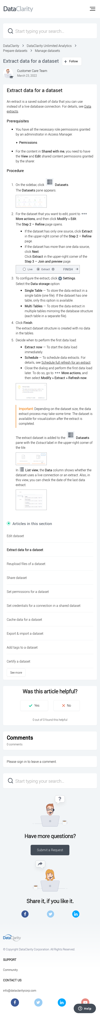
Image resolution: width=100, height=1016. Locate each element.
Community (10, 970)
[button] (92, 8)
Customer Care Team (32, 70)
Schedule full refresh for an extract (65, 362)
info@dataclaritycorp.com (19, 990)
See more (16, 672)
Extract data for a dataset (25, 550)
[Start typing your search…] (50, 30)
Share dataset (17, 577)
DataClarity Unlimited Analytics (49, 45)
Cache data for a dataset (24, 619)
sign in (22, 761)
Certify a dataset (18, 661)
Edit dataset (15, 536)
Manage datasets (47, 50)
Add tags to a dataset (22, 647)
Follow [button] (73, 61)
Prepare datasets (15, 50)
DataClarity (11, 45)
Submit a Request (50, 850)
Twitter (50, 914)
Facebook (25, 914)
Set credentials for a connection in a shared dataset (43, 605)
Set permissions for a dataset (28, 591)
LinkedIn (75, 914)
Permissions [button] (26, 142)
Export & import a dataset (25, 633)
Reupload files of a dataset (26, 564)
